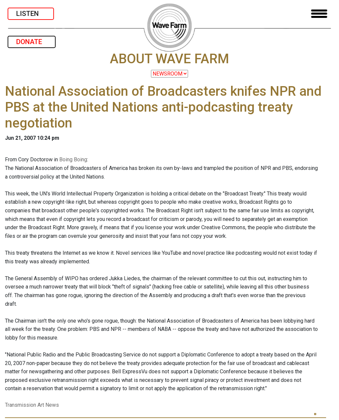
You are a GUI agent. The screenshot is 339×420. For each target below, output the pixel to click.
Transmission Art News (32, 405)
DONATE (31, 42)
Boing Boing (73, 159)
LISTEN (30, 14)
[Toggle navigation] (319, 14)
